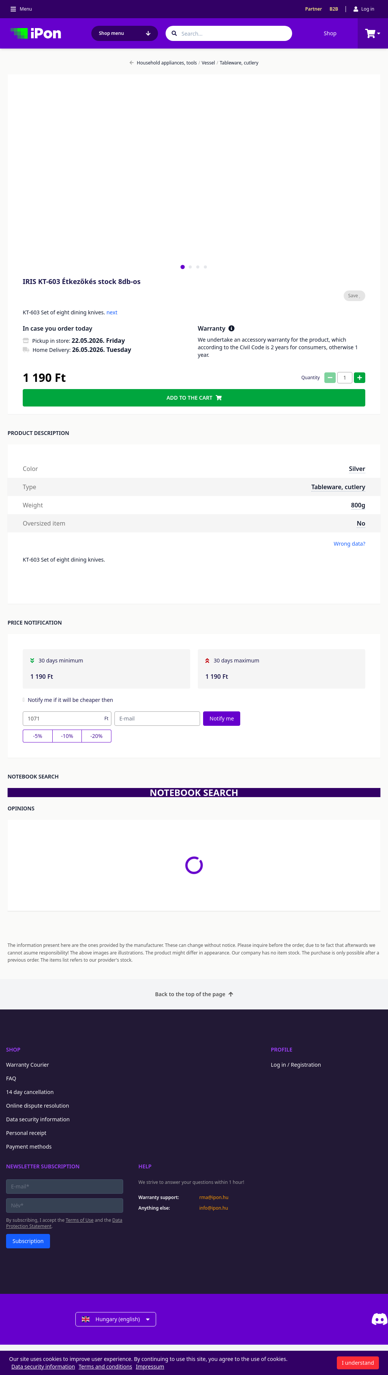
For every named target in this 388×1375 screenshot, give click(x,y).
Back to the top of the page (194, 994)
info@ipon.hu (213, 1208)
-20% (97, 735)
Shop (330, 33)
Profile (282, 1049)
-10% (67, 735)
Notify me (222, 718)
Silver (357, 469)
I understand (358, 1362)
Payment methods (29, 1146)
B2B (334, 9)
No (361, 523)
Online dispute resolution (37, 1105)
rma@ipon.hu (213, 1197)
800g (358, 505)
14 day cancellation (30, 1092)
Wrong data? (349, 543)
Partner (313, 9)
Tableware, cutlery (237, 63)
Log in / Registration (296, 1064)
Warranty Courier (27, 1064)
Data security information (38, 1119)
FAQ (11, 1078)
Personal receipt (26, 1132)
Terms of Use (79, 1220)
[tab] (182, 267)
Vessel (207, 63)
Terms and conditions (105, 1366)
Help (145, 1166)
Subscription (28, 1241)
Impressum (150, 1366)
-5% (37, 735)
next (111, 312)
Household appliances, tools (163, 63)
